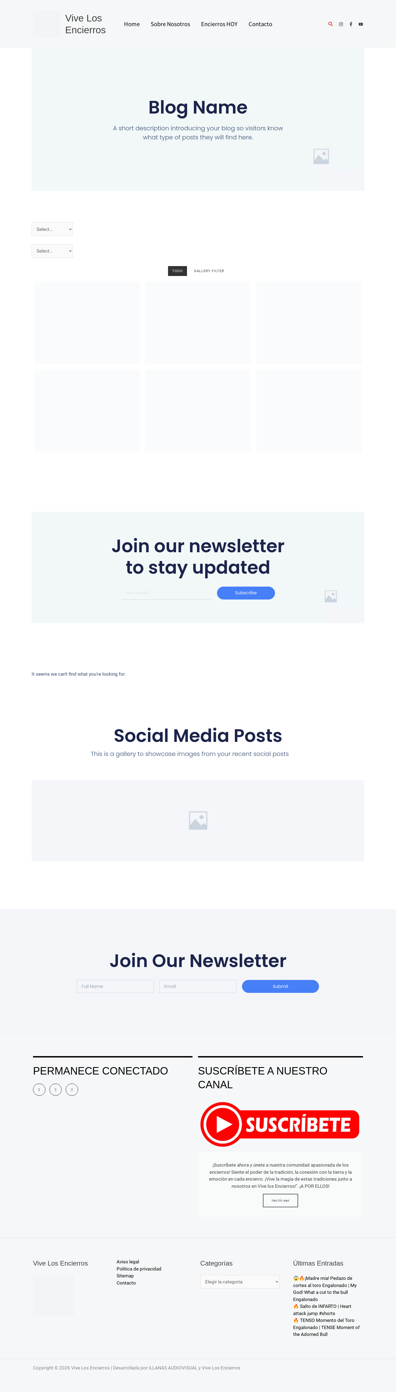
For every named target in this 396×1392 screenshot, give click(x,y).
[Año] (52, 229)
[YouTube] (361, 24)
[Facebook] (351, 24)
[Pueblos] (52, 251)
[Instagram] (341, 24)
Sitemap (125, 1275)
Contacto (126, 1283)
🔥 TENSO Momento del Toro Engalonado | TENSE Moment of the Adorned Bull (326, 1327)
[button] (330, 24)
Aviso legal (128, 1261)
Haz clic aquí (280, 1200)
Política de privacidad (139, 1269)
